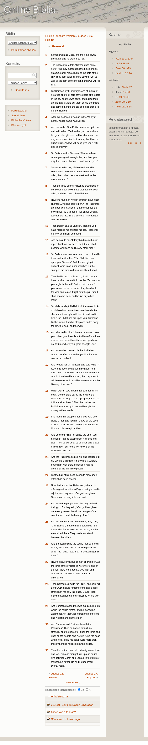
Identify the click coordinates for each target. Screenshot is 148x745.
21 (47, 456)
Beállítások (22, 90)
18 (47, 390)
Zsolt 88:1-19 (123, 68)
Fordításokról (19, 110)
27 (47, 561)
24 (47, 503)
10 (47, 225)
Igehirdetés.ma (58, 696)
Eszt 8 (126, 92)
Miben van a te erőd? (63, 712)
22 (47, 475)
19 (47, 416)
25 (47, 521)
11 (47, 240)
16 (47, 350)
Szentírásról (18, 115)
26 (47, 543)
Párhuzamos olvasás (23, 50)
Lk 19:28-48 (122, 63)
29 (47, 606)
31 (47, 650)
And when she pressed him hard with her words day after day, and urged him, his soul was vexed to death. (74, 354)
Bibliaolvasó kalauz (22, 120)
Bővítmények (19, 125)
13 (47, 276)
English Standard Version (60, 35)
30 (47, 624)
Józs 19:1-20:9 (124, 58)
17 (47, 364)
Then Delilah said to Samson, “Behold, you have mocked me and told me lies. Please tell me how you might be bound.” (74, 230)
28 (47, 584)
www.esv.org (73, 682)
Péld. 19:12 (134, 143)
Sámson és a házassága (65, 719)
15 (47, 332)
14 (47, 306)
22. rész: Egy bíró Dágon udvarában (72, 704)
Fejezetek (58, 46)
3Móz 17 (127, 87)
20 (47, 434)
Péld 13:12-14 (123, 73)
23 (47, 485)
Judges (82, 35)
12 (47, 254)
